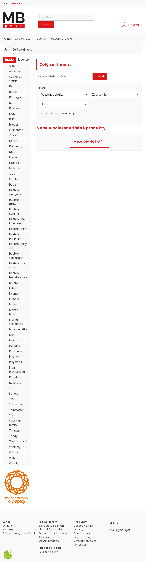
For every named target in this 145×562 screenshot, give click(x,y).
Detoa (13, 141)
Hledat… (46, 24)
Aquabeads (16, 71)
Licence (14, 293)
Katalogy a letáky (48, 551)
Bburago (15, 97)
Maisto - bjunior (14, 312)
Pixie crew (15, 351)
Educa (13, 157)
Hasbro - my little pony (17, 221)
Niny (12, 340)
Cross (13, 135)
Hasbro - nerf (18, 229)
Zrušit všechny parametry (57, 113)
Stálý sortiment (83, 533)
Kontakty (8, 529)
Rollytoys (15, 383)
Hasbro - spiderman (16, 256)
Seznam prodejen (48, 540)
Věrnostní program (85, 540)
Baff (11, 86)
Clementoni (16, 130)
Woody (13, 463)
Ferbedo (14, 168)
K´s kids (14, 283)
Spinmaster (16, 410)
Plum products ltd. (17, 370)
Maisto (13, 304)
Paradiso (15, 346)
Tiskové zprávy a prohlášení (19, 533)
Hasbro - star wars (18, 265)
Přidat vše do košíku (89, 141)
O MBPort (9, 525)
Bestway (14, 108)
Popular (14, 377)
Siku (12, 399)
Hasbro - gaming (15, 211)
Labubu (14, 288)
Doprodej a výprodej (86, 537)
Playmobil (15, 362)
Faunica (14, 163)
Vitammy (14, 447)
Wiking (13, 452)
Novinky (78, 529)
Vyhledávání (81, 544)
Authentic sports (15, 79)
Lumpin (14, 299)
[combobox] (115, 94)
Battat (13, 92)
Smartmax (15, 404)
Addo (12, 66)
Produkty (40, 38)
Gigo (12, 174)
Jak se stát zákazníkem (51, 525)
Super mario (17, 415)
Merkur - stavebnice (16, 322)
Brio (12, 119)
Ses (11, 388)
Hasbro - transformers (18, 275)
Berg (12, 103)
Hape (12, 184)
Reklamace (44, 537)
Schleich (14, 393)
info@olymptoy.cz (119, 530)
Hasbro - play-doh (18, 246)
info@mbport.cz (18, 3)
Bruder (13, 124)
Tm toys (14, 430)
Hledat (100, 76)
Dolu (12, 152)
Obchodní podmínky (50, 529)
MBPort (29, 20)
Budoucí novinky (83, 525)
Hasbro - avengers (15, 192)
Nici (11, 335)
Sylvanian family (15, 423)
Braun (13, 113)
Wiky (12, 458)
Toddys (14, 436)
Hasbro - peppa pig (15, 236)
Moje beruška (18, 329)
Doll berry (15, 146)
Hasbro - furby (15, 202)
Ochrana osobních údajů (52, 533)
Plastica (14, 356)
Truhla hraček (18, 441)
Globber (14, 179)
